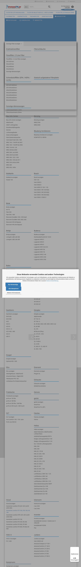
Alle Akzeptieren (14, 288)
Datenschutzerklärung (52, 280)
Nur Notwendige (13, 284)
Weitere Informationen (13, 292)
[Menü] (78, 548)
